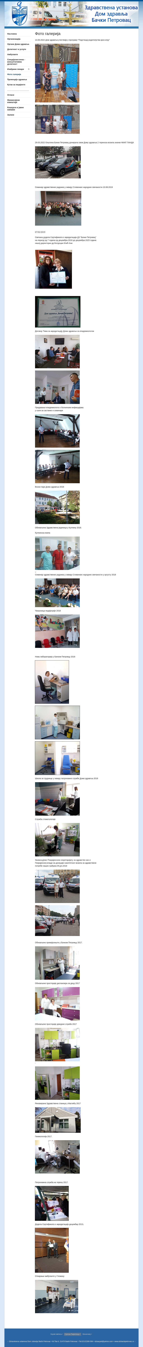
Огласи (10, 95)
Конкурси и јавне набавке (15, 108)
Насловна (12, 34)
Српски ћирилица (72, 1334)
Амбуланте (12, 54)
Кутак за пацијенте (16, 85)
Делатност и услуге (16, 49)
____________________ (18, 90)
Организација (13, 39)
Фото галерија (14, 74)
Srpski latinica (56, 1334)
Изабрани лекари (15, 69)
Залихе (10, 115)
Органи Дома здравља (18, 44)
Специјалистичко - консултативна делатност (16, 61)
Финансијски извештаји (13, 101)
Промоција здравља (17, 79)
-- (135, 1341)
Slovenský (86, 1334)
